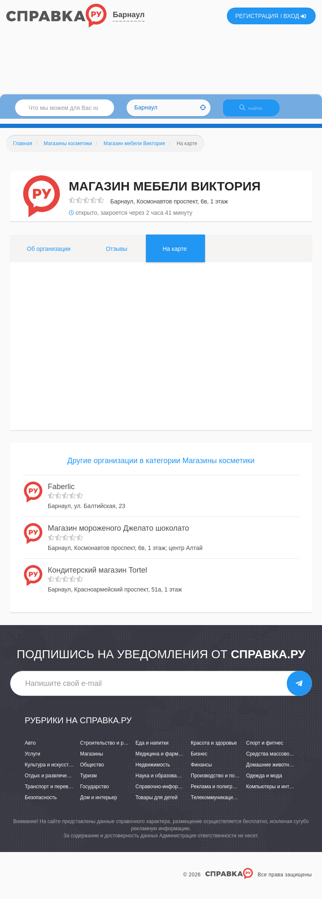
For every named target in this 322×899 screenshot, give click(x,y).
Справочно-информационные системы (180, 792)
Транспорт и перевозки (51, 792)
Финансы (201, 770)
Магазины (91, 759)
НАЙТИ (255, 111)
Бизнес (199, 759)
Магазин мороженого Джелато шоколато (118, 533)
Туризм (88, 781)
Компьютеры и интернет (274, 792)
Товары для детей (156, 803)
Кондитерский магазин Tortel (97, 575)
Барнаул (129, 14)
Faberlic (61, 491)
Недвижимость (152, 770)
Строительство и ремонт (109, 748)
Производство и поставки (220, 781)
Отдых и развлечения (50, 781)
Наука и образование (160, 781)
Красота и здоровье (214, 748)
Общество (92, 770)
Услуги (32, 759)
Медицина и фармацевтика (167, 759)
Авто (30, 748)
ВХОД (294, 16)
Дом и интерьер (98, 803)
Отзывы (116, 253)
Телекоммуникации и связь (222, 803)
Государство (94, 792)
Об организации (48, 253)
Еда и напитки (152, 748)
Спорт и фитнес (264, 748)
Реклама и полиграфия (218, 792)
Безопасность (41, 803)
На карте (175, 253)
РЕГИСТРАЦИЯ (256, 16)
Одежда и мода (264, 781)
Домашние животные (271, 770)
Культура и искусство (49, 770)
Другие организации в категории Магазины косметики (161, 465)
